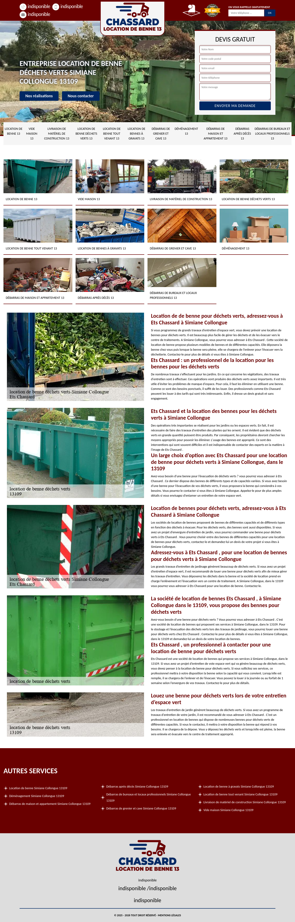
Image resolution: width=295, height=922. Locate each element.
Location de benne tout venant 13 (112, 133)
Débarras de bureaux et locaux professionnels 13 (272, 133)
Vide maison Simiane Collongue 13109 (229, 810)
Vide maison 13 (31, 133)
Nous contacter (81, 95)
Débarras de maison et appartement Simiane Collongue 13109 (50, 804)
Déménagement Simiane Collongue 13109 (36, 796)
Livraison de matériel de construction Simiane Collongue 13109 (245, 802)
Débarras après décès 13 (242, 133)
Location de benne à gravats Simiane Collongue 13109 (239, 787)
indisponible (35, 6)
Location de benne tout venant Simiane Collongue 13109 (240, 794)
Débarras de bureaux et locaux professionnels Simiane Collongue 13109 (148, 797)
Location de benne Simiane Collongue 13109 (38, 788)
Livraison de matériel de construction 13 (56, 133)
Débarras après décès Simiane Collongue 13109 (137, 787)
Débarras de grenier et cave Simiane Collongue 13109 (141, 808)
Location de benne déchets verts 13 (86, 133)
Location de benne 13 (14, 131)
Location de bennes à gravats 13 (136, 133)
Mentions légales (169, 915)
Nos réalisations (39, 95)
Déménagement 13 (186, 131)
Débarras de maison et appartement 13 (215, 133)
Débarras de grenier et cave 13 (161, 133)
